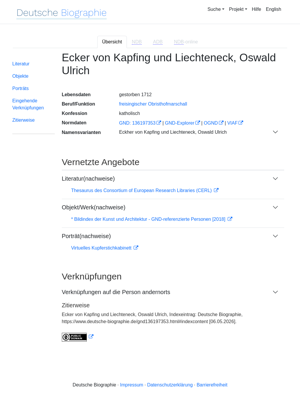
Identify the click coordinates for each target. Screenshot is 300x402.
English (273, 9)
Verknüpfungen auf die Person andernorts (116, 292)
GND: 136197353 (137, 123)
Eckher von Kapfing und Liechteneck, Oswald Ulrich (172, 132)
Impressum (131, 384)
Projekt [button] (236, 9)
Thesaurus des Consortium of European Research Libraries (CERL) (142, 190)
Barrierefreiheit (212, 384)
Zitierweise (23, 120)
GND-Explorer (179, 123)
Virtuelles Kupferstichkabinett (102, 247)
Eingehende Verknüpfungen (28, 104)
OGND (211, 123)
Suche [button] (214, 9)
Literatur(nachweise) (88, 178)
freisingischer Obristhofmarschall (153, 103)
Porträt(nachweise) (86, 236)
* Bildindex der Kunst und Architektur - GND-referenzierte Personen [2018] (149, 219)
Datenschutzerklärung (170, 384)
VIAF (232, 123)
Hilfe (256, 9)
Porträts (20, 88)
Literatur (21, 63)
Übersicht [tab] (112, 41)
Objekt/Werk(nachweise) (93, 207)
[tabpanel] (150, 200)
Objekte (20, 76)
